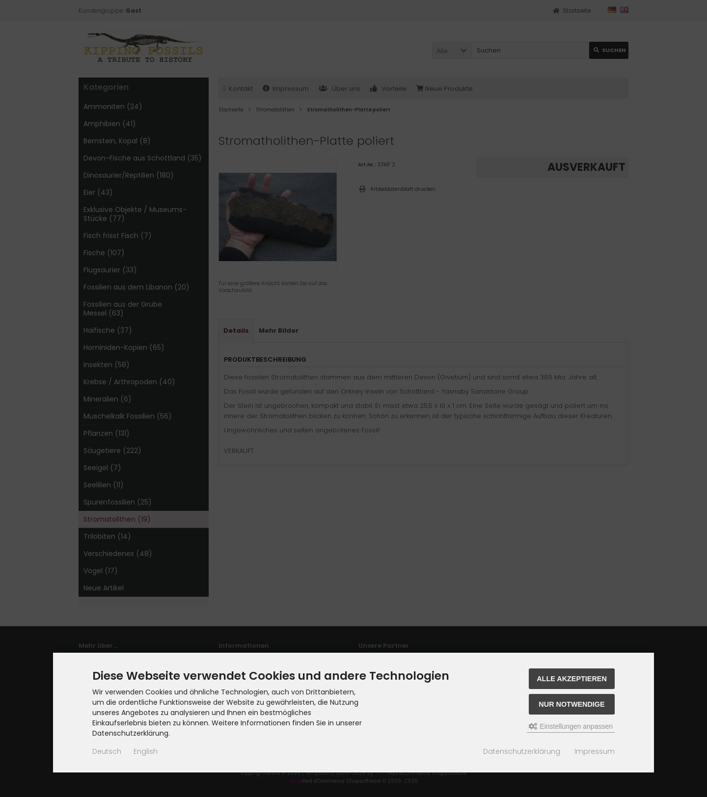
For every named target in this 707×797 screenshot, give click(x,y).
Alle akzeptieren (572, 679)
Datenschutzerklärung (521, 751)
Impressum (594, 751)
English (146, 751)
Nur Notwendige (571, 704)
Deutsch (106, 751)
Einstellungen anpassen (571, 726)
